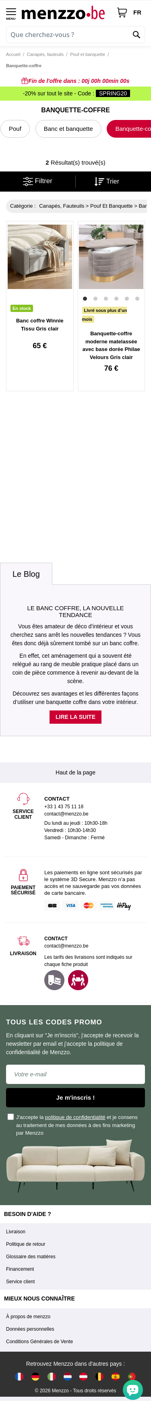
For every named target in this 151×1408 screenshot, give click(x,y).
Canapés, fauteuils (45, 54)
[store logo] (66, 12)
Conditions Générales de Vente (39, 1341)
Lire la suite (75, 717)
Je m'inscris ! (75, 1097)
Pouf (15, 128)
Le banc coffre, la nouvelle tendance (75, 611)
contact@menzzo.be (66, 946)
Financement (20, 1269)
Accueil (13, 54)
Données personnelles (30, 1329)
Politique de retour (25, 1244)
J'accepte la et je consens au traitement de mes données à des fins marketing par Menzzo (73, 1125)
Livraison (15, 1232)
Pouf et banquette (87, 54)
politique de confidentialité (75, 1117)
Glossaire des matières (31, 1256)
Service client (20, 1281)
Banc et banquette (68, 128)
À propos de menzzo (28, 1316)
